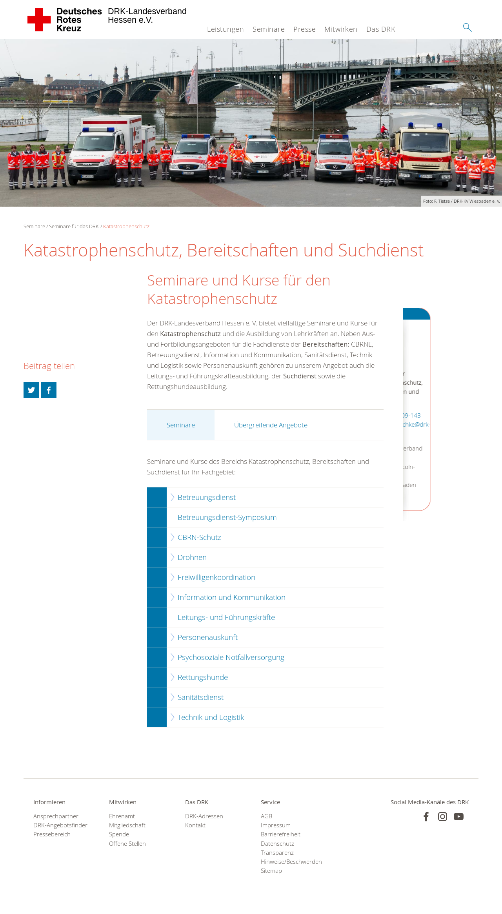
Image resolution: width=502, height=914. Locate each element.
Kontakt (195, 825)
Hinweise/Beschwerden (289, 861)
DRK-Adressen (204, 816)
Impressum (276, 825)
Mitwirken (341, 29)
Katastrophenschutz (126, 226)
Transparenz (277, 852)
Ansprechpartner (55, 816)
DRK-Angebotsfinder (60, 825)
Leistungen (225, 29)
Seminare (269, 29)
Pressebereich (52, 834)
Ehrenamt (122, 816)
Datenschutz (277, 843)
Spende (119, 834)
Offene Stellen (127, 843)
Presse (304, 29)
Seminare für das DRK (74, 226)
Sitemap (271, 870)
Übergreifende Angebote (270, 424)
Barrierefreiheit (280, 834)
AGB (266, 816)
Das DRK (380, 29)
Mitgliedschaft (127, 825)
